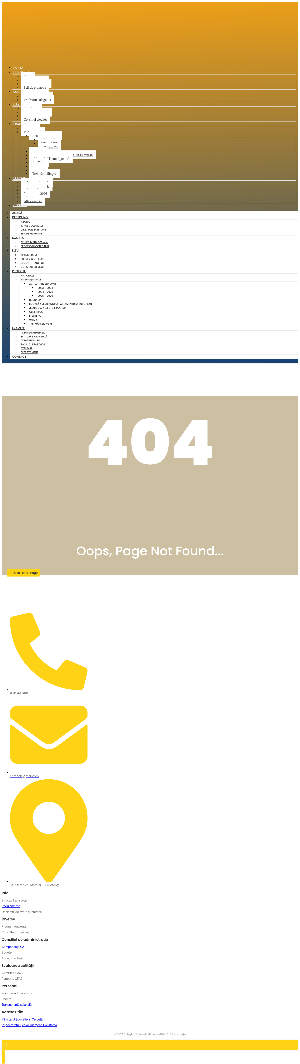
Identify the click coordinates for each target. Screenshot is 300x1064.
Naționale (27, 276)
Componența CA (13, 947)
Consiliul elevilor (35, 120)
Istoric (25, 222)
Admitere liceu (30, 341)
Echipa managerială (34, 242)
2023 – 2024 (45, 288)
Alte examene (33, 201)
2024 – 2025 (45, 292)
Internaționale (31, 280)
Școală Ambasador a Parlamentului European (60, 304)
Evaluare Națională (34, 337)
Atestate (26, 349)
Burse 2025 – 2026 (32, 259)
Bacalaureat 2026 (33, 345)
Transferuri (29, 255)
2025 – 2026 (49, 147)
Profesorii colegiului (37, 100)
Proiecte (20, 124)
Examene (20, 178)
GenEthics (36, 312)
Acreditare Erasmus (42, 284)
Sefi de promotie (35, 87)
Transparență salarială (17, 1005)
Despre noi (20, 218)
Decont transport (33, 263)
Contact (21, 205)
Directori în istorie (33, 230)
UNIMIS (33, 320)
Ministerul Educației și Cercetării (23, 1020)
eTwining (35, 316)
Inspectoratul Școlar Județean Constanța (29, 1025)
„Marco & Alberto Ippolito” (51, 159)
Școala (19, 92)
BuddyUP (35, 300)
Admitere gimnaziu (33, 333)
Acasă (17, 213)
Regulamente (11, 906)
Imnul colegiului (32, 226)
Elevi (17, 104)
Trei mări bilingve (44, 174)
